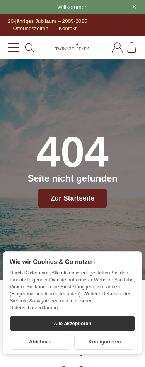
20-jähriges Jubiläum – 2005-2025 (47, 21)
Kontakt (68, 28)
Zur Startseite (72, 198)
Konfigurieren (105, 342)
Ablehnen (40, 342)
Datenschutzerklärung (34, 307)
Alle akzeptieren (72, 323)
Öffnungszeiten (30, 28)
